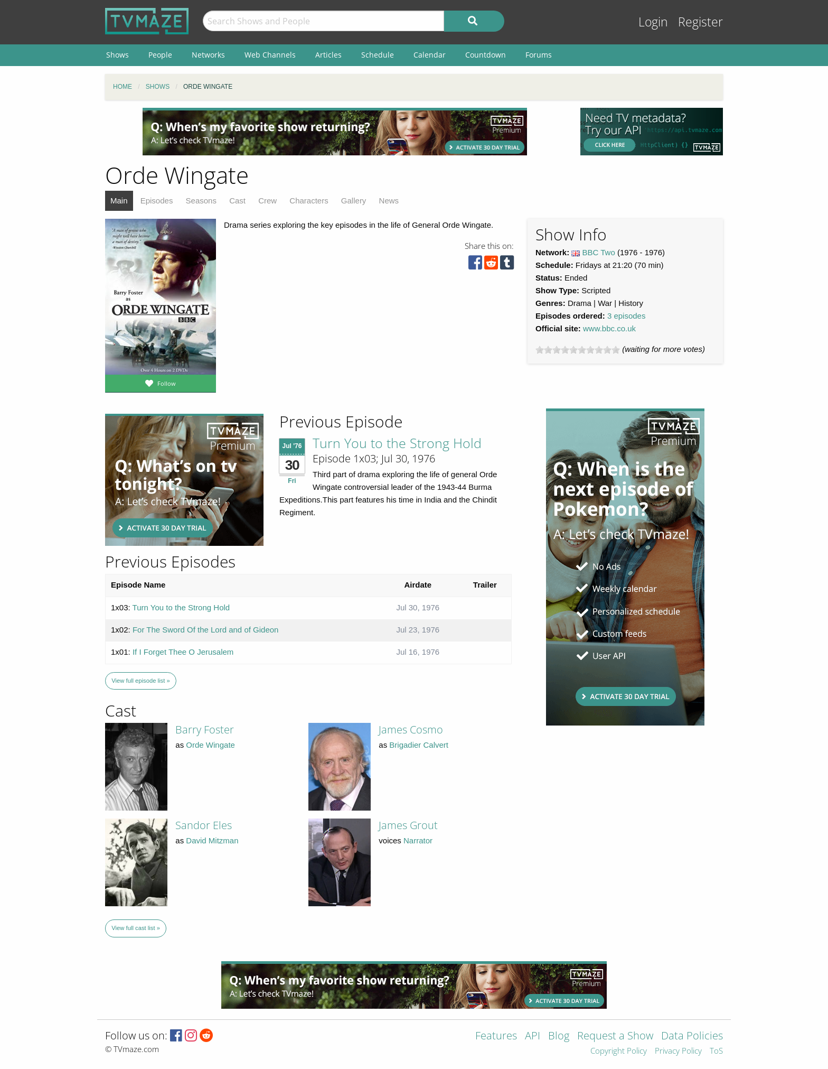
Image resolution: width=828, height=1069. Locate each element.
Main (119, 200)
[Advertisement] (335, 131)
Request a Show (615, 1036)
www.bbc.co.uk (609, 328)
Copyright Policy (618, 1051)
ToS (716, 1051)
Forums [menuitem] (538, 55)
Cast (237, 200)
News (389, 200)
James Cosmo (411, 729)
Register (700, 22)
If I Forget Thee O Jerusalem (183, 651)
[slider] (577, 350)
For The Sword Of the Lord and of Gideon (206, 629)
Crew (267, 200)
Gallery (353, 200)
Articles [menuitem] (328, 55)
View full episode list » (140, 680)
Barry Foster (204, 729)
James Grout (408, 825)
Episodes (156, 200)
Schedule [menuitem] (377, 55)
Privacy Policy (678, 1051)
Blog (558, 1036)
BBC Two (598, 252)
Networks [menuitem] (208, 55)
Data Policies (692, 1036)
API (532, 1036)
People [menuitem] (160, 55)
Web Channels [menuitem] (270, 55)
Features (496, 1036)
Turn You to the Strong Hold (397, 443)
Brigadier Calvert (418, 744)
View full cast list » (135, 928)
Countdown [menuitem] (485, 55)
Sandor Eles (203, 825)
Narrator (417, 840)
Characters (308, 200)
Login (653, 22)
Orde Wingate (210, 744)
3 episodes (626, 315)
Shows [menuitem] (117, 55)
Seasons (201, 200)
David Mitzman (212, 840)
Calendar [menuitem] (429, 55)
